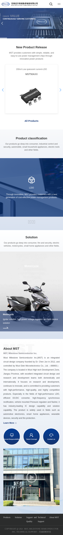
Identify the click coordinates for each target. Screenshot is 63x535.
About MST (54, 517)
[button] (60, 90)
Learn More (9, 423)
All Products (31, 121)
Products (6, 517)
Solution (18, 517)
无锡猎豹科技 (45, 532)
